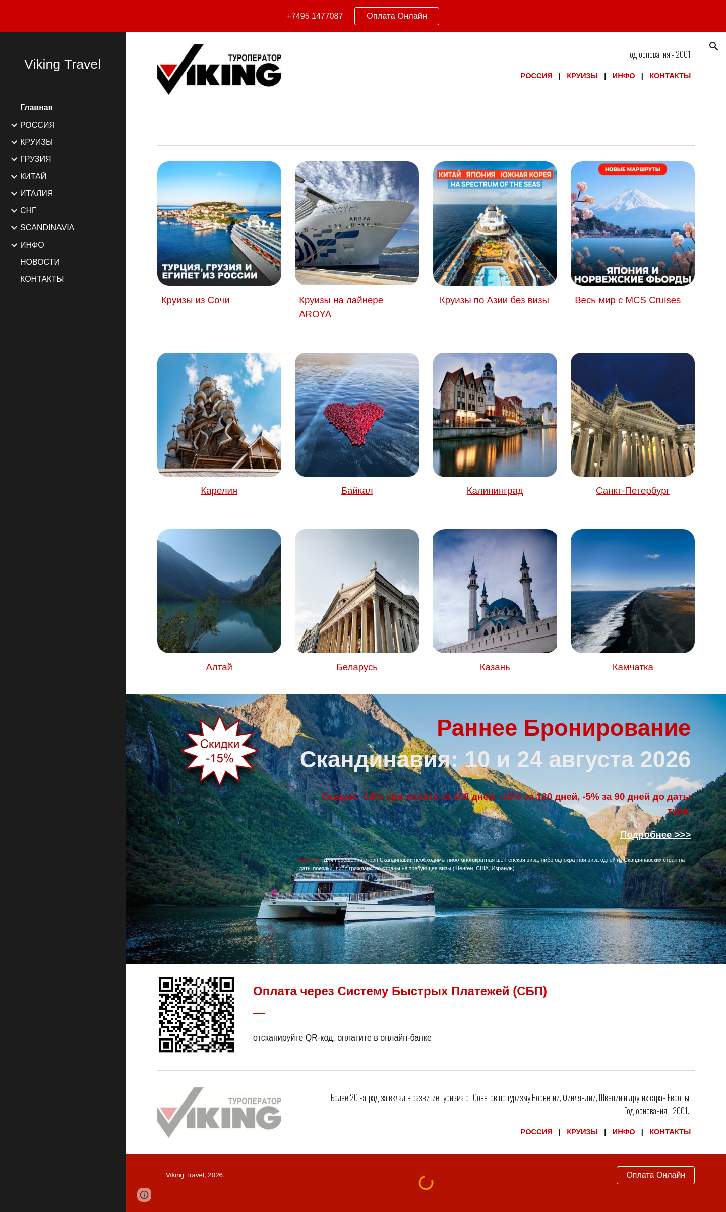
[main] (495, 65)
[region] (363, 16)
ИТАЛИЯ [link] (36, 193)
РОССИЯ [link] (37, 125)
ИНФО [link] (32, 245)
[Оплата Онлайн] (655, 1175)
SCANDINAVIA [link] (47, 227)
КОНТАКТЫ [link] (42, 279)
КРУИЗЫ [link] (36, 142)
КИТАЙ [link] (33, 176)
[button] (714, 46)
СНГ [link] (28, 210)
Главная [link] (36, 107)
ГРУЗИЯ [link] (35, 159)
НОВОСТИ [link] (40, 262)
